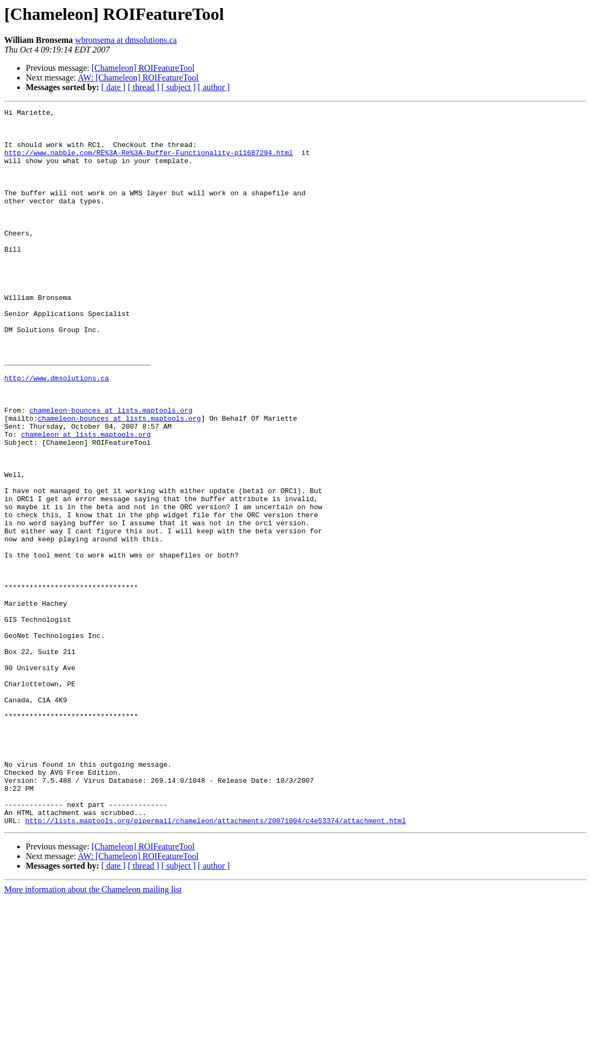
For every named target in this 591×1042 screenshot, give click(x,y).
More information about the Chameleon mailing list (93, 1032)
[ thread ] (143, 87)
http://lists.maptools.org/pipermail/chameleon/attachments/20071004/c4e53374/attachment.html (215, 963)
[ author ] (214, 87)
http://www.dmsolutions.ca (56, 432)
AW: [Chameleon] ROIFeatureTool (138, 77)
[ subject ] (178, 87)
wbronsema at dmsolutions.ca (126, 40)
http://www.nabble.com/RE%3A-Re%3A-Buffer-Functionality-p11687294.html (148, 162)
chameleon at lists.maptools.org (86, 500)
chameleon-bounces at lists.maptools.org (111, 471)
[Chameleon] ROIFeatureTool (143, 67)
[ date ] (113, 87)
